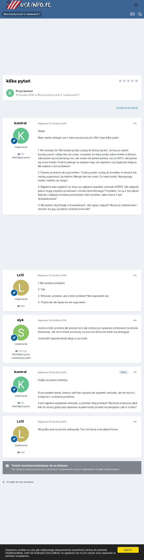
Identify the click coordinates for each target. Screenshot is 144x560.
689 (21, 306)
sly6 (20, 320)
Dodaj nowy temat (127, 107)
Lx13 (20, 275)
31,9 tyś (21, 351)
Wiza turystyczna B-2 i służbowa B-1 (58, 94)
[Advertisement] (72, 48)
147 (21, 154)
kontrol (28, 91)
